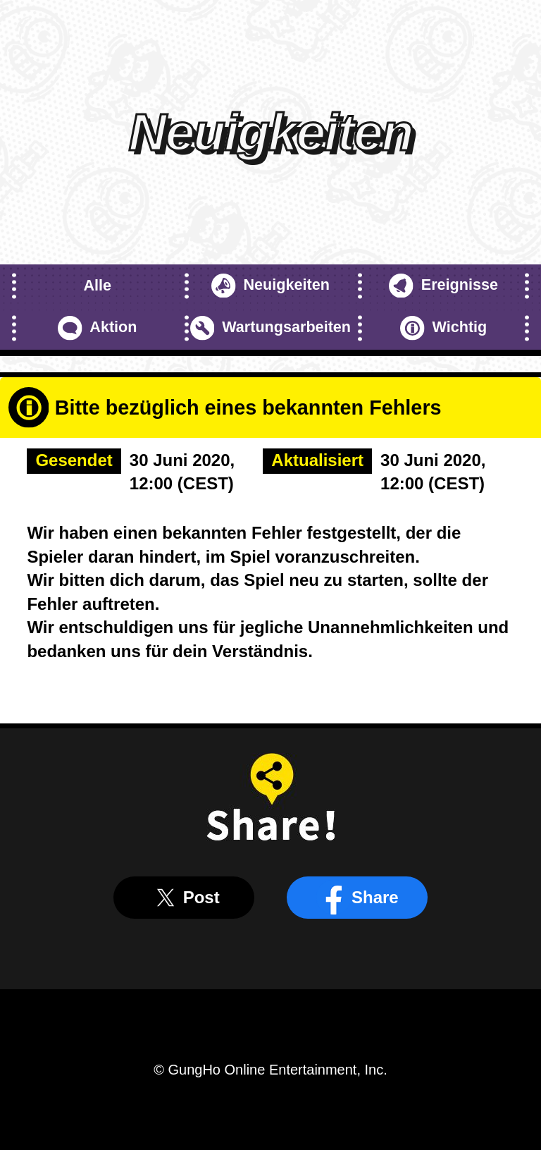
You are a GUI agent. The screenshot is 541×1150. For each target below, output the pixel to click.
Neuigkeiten (270, 286)
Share (357, 897)
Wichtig (443, 328)
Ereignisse (443, 286)
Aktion (97, 328)
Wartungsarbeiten (270, 328)
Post (184, 897)
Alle (97, 285)
